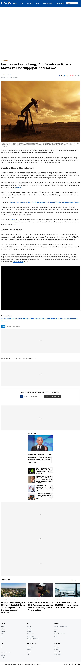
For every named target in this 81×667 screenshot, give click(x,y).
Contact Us (56, 649)
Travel (56, 599)
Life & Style (30, 647)
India (2, 634)
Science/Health (47, 3)
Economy (56, 629)
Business (29, 3)
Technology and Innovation (60, 626)
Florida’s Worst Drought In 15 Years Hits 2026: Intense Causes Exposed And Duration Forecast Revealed (13, 607)
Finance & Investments (59, 634)
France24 (18, 187)
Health (2, 657)
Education (29, 631)
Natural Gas (16, 326)
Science (3, 599)
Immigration (30, 629)
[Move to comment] (78, 75)
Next (78, 580)
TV (28, 654)
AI (1, 647)
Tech (37, 3)
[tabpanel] (40, 597)
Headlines (4, 60)
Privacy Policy (57, 652)
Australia (3, 626)
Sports (30, 599)
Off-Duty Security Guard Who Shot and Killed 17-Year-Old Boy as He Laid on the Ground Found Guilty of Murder (44, 479)
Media (55, 636)
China (2, 629)
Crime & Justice (31, 636)
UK (2, 636)
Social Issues (30, 634)
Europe (3, 631)
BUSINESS (56, 623)
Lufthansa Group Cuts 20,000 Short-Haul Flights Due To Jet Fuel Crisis (66, 605)
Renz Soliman (7, 75)
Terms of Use (57, 654)
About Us (56, 647)
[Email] (75, 75)
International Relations (33, 638)
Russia (9, 326)
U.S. (22, 3)
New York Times (18, 261)
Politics (29, 626)
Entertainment (60, 3)
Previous (75, 580)
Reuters (12, 219)
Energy (55, 631)
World (15, 3)
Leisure (29, 649)
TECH (2, 644)
